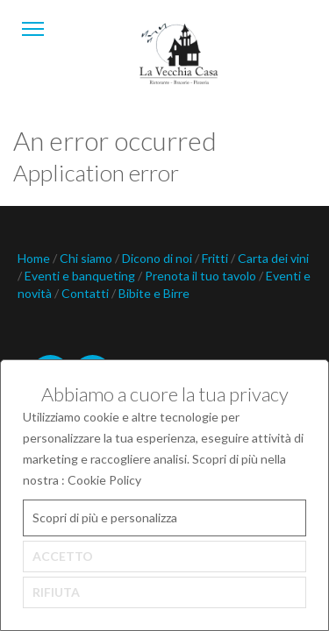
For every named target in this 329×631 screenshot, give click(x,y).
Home (35, 258)
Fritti (216, 258)
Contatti (86, 293)
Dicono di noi (158, 258)
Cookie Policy (104, 479)
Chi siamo (87, 258)
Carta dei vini (273, 258)
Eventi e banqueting (81, 275)
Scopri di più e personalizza (104, 517)
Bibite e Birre (154, 293)
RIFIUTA (56, 592)
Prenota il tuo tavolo (202, 275)
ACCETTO (62, 556)
